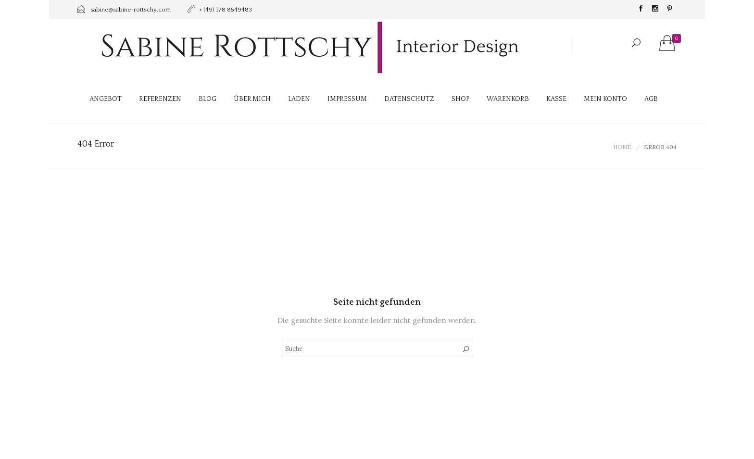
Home (622, 146)
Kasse (556, 99)
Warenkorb (508, 99)
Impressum (347, 99)
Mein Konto (605, 99)
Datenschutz (409, 99)
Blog (207, 99)
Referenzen (160, 99)
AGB (651, 99)
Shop (460, 99)
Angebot (105, 99)
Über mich (252, 99)
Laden (299, 99)
